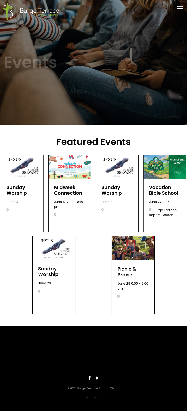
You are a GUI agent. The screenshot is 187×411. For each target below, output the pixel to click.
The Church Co (93, 397)
